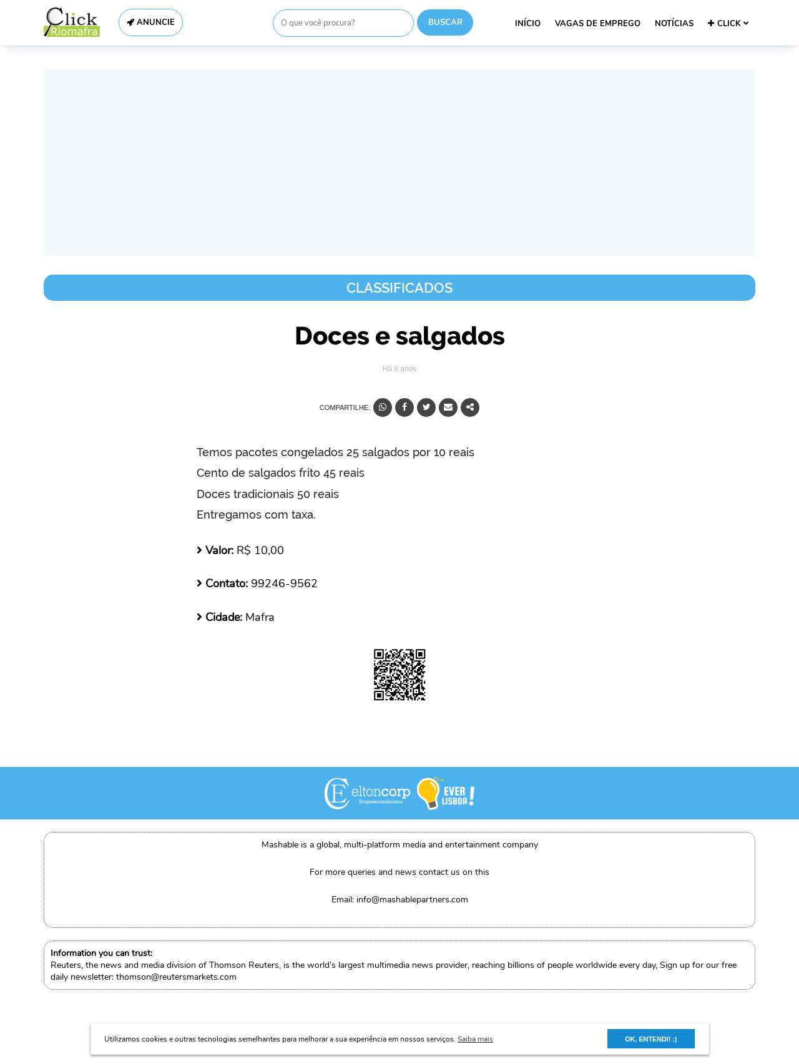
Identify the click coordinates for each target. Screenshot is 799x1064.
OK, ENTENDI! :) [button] (651, 1039)
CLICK (728, 23)
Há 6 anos (400, 368)
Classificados (399, 288)
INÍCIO (528, 23)
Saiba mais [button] (475, 1039)
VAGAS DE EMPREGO (597, 23)
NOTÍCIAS (674, 23)
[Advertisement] (399, 162)
